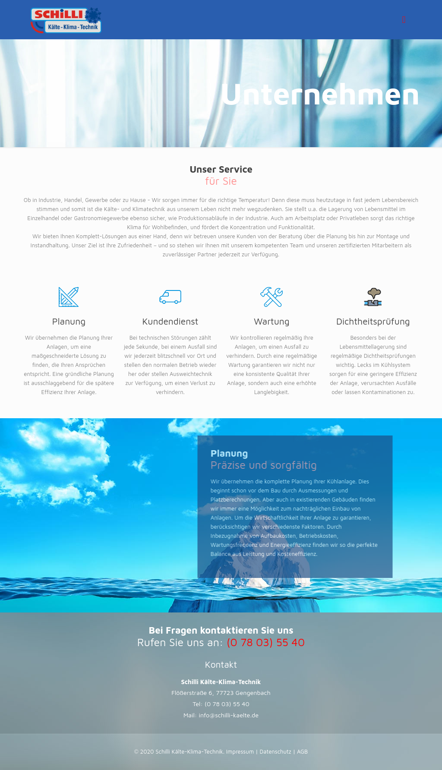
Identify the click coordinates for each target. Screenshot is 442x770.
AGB (301, 751)
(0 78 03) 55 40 (227, 703)
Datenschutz (275, 751)
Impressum (241, 751)
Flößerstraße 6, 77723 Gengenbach (221, 692)
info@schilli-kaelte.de (229, 715)
